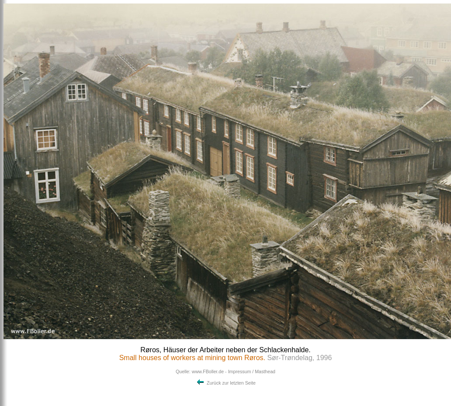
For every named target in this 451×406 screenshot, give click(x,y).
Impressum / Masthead (251, 371)
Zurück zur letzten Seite (225, 382)
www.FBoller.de (208, 371)
